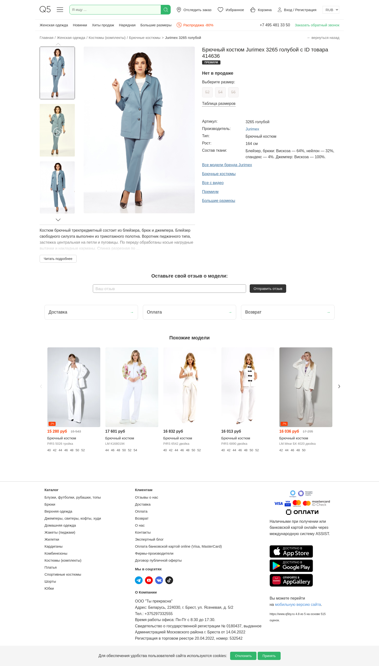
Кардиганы (53, 546)
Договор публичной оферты (158, 560)
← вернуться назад (323, 38)
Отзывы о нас (146, 497)
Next (338, 385)
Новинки (80, 25)
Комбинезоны (55, 553)
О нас (140, 525)
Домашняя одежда (60, 525)
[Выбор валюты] (330, 10)
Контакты (143, 532)
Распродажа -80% (194, 25)
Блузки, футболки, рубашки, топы (72, 497)
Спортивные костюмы (62, 574)
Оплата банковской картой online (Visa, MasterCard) (178, 546)
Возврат (141, 518)
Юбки (49, 588)
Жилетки (51, 539)
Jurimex (252, 129)
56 (233, 92)
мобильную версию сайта (298, 604)
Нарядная (127, 25)
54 (220, 92)
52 (207, 92)
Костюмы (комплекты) (62, 560)
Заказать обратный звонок (317, 25)
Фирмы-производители (154, 553)
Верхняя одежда (58, 511)
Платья (50, 567)
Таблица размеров (218, 103)
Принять (269, 656)
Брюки (49, 504)
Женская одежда (54, 25)
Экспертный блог (149, 539)
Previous (40, 385)
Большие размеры (156, 25)
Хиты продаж (103, 25)
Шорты (50, 581)
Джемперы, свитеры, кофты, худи (72, 518)
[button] (58, 44)
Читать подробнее (58, 259)
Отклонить (243, 656)
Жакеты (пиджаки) (59, 532)
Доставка (142, 504)
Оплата (141, 511)
